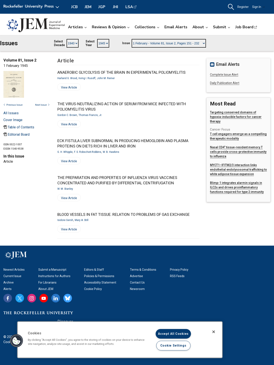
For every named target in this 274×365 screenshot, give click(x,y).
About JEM (45, 289)
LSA (129, 6)
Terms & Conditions (143, 269)
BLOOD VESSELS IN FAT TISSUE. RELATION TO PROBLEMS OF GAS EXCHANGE (123, 214)
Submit (221, 27)
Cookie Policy (93, 289)
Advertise (136, 276)
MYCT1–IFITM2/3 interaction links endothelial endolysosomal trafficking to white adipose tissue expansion (238, 169)
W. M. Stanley (65, 188)
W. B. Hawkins (111, 151)
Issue (126, 43)
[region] (120, 339)
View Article (67, 88)
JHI (115, 6)
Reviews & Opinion (111, 27)
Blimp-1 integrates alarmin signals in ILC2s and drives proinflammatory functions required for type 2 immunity (237, 187)
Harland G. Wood (67, 78)
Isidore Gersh (65, 220)
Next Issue (42, 105)
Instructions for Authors (54, 276)
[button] (231, 7)
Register (243, 6)
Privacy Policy (179, 269)
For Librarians (47, 282)
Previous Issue (12, 105)
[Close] (213, 331)
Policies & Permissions (99, 276)
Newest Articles (14, 269)
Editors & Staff (94, 269)
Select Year (90, 43)
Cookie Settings (173, 345)
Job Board (244, 27)
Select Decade (59, 43)
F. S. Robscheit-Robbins (87, 151)
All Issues (11, 113)
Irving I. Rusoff (87, 78)
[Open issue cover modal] (12, 120)
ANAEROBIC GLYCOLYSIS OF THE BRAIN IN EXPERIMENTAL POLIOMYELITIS (121, 72)
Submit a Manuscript (52, 269)
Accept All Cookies (173, 334)
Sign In (258, 6)
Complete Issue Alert (224, 74)
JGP (101, 6)
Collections (147, 27)
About (200, 27)
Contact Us (137, 282)
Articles (77, 27)
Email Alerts (175, 27)
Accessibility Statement (100, 282)
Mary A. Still (81, 220)
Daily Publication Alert (224, 83)
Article (8, 161)
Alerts (7, 289)
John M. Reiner (106, 78)
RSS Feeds (177, 276)
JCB (74, 6)
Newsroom (137, 289)
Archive (8, 282)
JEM (88, 6)
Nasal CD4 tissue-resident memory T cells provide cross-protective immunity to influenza (238, 152)
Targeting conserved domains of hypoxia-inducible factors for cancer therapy (236, 117)
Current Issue (12, 276)
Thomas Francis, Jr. (90, 115)
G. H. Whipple (65, 151)
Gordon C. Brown (67, 115)
